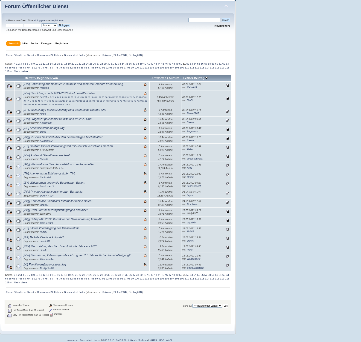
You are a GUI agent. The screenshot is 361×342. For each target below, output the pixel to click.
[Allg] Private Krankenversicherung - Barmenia (52, 191)
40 (144, 63)
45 (162, 63)
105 (162, 67)
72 (35, 67)
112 (197, 67)
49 (177, 63)
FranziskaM (46, 141)
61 (220, 63)
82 (71, 67)
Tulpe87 (44, 204)
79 (60, 67)
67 (17, 67)
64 (6, 67)
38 (137, 63)
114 (207, 67)
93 (110, 67)
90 (100, 67)
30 (108, 63)
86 (85, 67)
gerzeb (43, 97)
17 (62, 63)
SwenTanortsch (195, 267)
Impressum (72, 340)
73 (39, 67)
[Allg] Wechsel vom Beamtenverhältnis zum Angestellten (59, 164)
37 (133, 63)
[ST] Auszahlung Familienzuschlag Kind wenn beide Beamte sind (64, 109)
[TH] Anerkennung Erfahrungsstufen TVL (49, 173)
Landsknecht (47, 186)
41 (148, 63)
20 (72, 63)
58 (209, 63)
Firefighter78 (46, 268)
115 (212, 67)
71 (31, 67)
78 (56, 67)
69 (24, 67)
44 (159, 63)
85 (82, 67)
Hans (190, 249)
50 (180, 63)
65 (10, 67)
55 (198, 63)
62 (223, 63)
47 (170, 63)
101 (142, 67)
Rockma (44, 87)
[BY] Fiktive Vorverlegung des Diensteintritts (51, 228)
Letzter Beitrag (195, 78)
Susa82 (44, 159)
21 (76, 63)
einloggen (39, 20)
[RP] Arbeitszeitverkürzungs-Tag (43, 128)
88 (92, 67)
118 (227, 67)
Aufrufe (174, 78)
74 (42, 67)
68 (21, 67)
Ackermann (46, 122)
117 (222, 67)
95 (117, 67)
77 (53, 67)
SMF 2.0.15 (108, 340)
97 (125, 67)
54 (195, 63)
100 (136, 67)
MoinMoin (192, 204)
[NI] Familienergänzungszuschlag (44, 264)
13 (47, 63)
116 (217, 67)
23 (83, 63)
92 (107, 67)
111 (192, 67)
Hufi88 (43, 232)
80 (64, 67)
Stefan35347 (120, 55)
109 (182, 67)
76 (49, 67)
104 (157, 67)
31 (112, 63)
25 (90, 63)
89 (96, 67)
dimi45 (43, 250)
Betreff (30, 78)
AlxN (189, 167)
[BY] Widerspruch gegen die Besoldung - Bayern (54, 182)
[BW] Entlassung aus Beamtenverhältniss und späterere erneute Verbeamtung (73, 84)
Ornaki (190, 177)
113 (202, 67)
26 (94, 63)
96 (121, 67)
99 (132, 67)
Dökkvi (43, 195)
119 (7, 71)
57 (205, 63)
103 (152, 67)
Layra (190, 195)
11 (40, 63)
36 (130, 63)
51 (59, 101)
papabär (191, 222)
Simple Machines (139, 340)
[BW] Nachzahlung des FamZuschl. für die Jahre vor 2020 (60, 246)
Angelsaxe (192, 131)
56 (202, 63)
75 (46, 67)
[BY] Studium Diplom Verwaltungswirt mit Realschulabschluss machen (68, 146)
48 (173, 63)
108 (177, 67)
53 (191, 63)
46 (166, 63)
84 (78, 67)
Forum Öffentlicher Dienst (36, 6)
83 (74, 67)
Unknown (107, 55)
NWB (190, 100)
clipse (43, 131)
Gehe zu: (187, 306)
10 (36, 63)
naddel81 (45, 241)
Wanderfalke (46, 259)
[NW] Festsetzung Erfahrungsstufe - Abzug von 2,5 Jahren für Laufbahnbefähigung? (77, 255)
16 (58, 63)
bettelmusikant (195, 158)
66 (13, 67)
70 (28, 67)
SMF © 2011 (122, 340)
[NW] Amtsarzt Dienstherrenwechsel (46, 155)
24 (87, 63)
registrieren (57, 20)
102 (147, 67)
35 (126, 63)
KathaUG (192, 87)
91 (103, 67)
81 (67, 67)
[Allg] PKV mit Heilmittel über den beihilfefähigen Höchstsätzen (63, 137)
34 (123, 63)
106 (167, 67)
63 (227, 63)
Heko (190, 149)
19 (69, 63)
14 (51, 63)
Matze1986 (193, 113)
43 (155, 63)
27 (97, 63)
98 (128, 67)
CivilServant (46, 223)
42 (152, 63)
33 (119, 63)
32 (115, 63)
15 (54, 63)
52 (187, 63)
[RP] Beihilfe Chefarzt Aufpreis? (43, 237)
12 (44, 63)
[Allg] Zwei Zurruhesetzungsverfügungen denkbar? (55, 210)
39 (141, 63)
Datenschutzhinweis (90, 340)
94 (114, 67)
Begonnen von (47, 78)
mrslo (43, 113)
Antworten (158, 78)
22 (80, 63)
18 (65, 63)
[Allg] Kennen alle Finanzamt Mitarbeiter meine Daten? (58, 201)
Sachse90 (45, 177)
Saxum (191, 122)
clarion (190, 240)
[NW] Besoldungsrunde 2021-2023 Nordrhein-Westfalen (59, 93)
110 (187, 67)
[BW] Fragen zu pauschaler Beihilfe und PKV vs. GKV (57, 119)
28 (101, 63)
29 (105, 63)
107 (172, 67)
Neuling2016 (136, 55)
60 (216, 63)
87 (89, 67)
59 (213, 63)
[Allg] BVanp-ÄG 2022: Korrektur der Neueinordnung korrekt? (62, 219)
